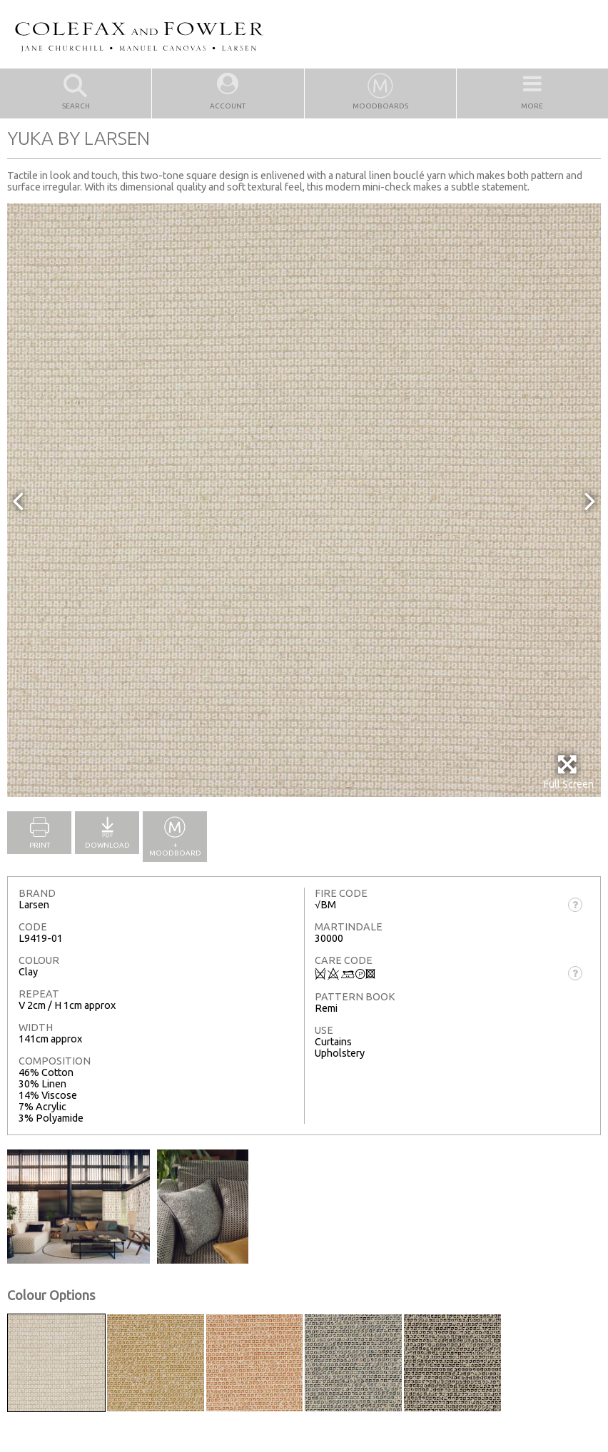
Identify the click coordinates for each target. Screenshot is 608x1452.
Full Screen (568, 771)
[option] (304, 500)
